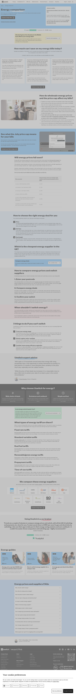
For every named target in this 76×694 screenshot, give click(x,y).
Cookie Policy (55, 681)
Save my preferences (57, 690)
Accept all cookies (68, 690)
